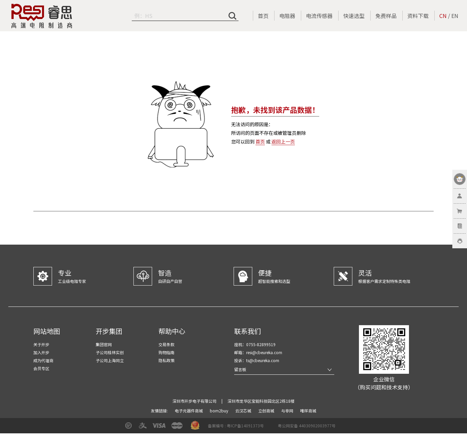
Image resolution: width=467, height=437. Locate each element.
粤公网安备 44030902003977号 (307, 425)
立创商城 (266, 410)
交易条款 (166, 344)
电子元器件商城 (189, 410)
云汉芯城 (243, 410)
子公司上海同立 (110, 360)
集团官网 (104, 344)
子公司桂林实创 (110, 352)
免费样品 (386, 16)
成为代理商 (43, 360)
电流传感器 (319, 16)
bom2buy (219, 410)
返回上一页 (283, 141)
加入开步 (41, 352)
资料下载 (418, 16)
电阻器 (287, 16)
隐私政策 (166, 360)
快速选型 (354, 16)
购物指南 (166, 352)
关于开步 (41, 344)
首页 (263, 16)
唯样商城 (308, 410)
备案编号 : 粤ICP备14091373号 (236, 425)
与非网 (287, 410)
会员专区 (41, 368)
